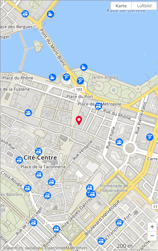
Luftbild (144, 6)
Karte (121, 6)
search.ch (14, 247)
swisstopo (34, 247)
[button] (152, 227)
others (81, 247)
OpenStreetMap (59, 247)
